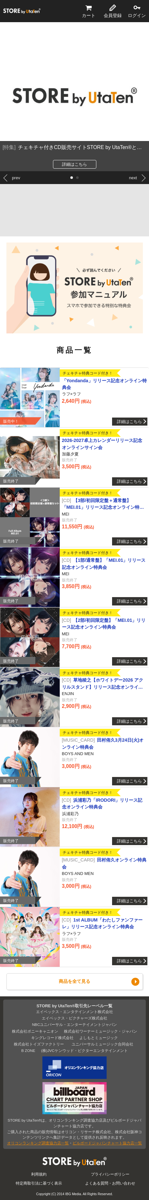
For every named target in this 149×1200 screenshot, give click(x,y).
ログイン (137, 15)
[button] (71, 177)
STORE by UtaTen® (21, 11)
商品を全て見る (74, 981)
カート (88, 15)
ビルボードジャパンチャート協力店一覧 (107, 1143)
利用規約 (39, 1174)
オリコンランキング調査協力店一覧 (38, 1143)
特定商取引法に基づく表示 (39, 1183)
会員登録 (113, 15)
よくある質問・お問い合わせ (110, 1183)
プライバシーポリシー (110, 1174)
